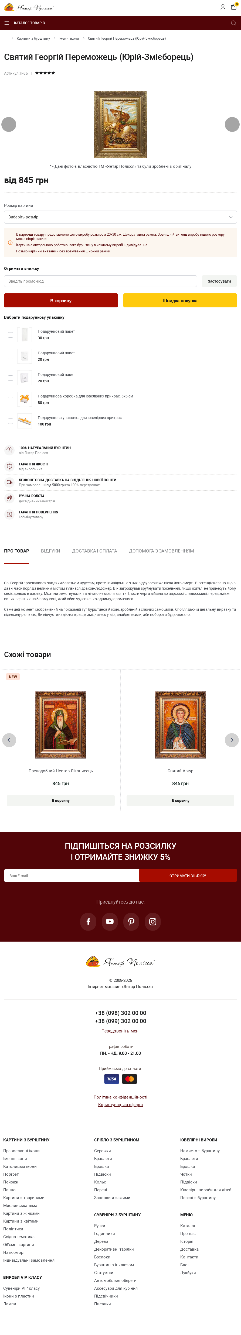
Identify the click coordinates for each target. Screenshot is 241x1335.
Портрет (11, 1176)
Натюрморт (14, 1254)
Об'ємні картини (18, 1246)
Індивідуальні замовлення (29, 1262)
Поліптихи (13, 1231)
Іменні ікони (69, 38)
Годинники (104, 1235)
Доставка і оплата (94, 552)
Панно (9, 1192)
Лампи (9, 1306)
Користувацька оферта (120, 1106)
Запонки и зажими (112, 1199)
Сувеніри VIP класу (21, 1290)
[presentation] (8, 124)
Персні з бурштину (198, 1199)
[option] (50, 556)
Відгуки (50, 552)
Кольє (100, 1184)
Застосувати (218, 281)
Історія (186, 1243)
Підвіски (102, 1176)
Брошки (101, 1168)
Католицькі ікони (20, 1168)
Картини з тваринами (24, 1199)
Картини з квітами (21, 1223)
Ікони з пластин (18, 1298)
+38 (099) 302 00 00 (120, 1023)
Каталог (188, 1227)
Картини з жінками (21, 1215)
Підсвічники (106, 1298)
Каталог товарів (24, 23)
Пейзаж (10, 1184)
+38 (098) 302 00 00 (120, 1015)
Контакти (189, 1259)
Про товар (16, 552)
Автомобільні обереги (115, 1282)
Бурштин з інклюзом (114, 1266)
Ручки (99, 1227)
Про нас (188, 1235)
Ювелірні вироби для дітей (206, 1192)
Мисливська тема (20, 1207)
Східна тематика (19, 1238)
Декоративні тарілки (114, 1251)
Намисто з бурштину (200, 1152)
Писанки (102, 1306)
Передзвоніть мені (120, 1033)
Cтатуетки (103, 1274)
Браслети (103, 1160)
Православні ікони (21, 1152)
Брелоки (102, 1259)
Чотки (186, 1176)
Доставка (189, 1251)
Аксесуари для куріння (116, 1290)
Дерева (101, 1243)
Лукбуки (188, 1274)
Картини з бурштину (33, 38)
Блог (184, 1266)
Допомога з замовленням (161, 552)
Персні (100, 1192)
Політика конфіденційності (120, 1099)
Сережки (102, 1152)
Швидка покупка (180, 301)
